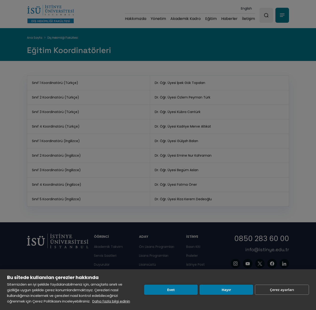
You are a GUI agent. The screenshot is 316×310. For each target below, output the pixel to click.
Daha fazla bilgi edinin (111, 301)
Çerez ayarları (282, 289)
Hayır (226, 289)
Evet (171, 289)
